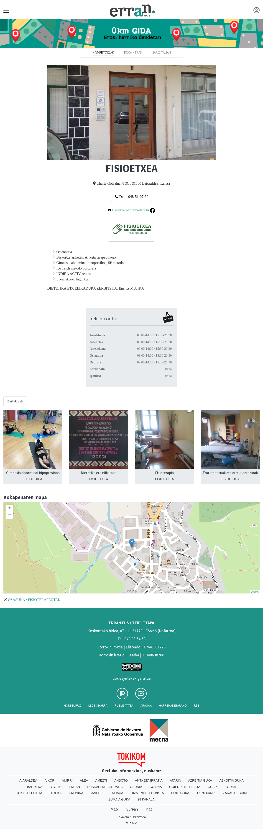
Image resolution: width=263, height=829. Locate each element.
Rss (196, 705)
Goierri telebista (184, 787)
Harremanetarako (173, 705)
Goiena (155, 787)
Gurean (132, 809)
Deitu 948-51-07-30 (131, 197)
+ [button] (9, 508)
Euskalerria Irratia (105, 787)
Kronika (76, 793)
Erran (74, 787)
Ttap (149, 809)
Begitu (55, 787)
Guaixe (214, 787)
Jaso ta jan (161, 52)
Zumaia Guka (119, 799)
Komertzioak (103, 52)
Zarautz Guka (235, 793)
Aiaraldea (28, 780)
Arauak (146, 705)
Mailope (97, 793)
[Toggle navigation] (6, 11)
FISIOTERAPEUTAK (44, 600)
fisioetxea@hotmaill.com (130, 210)
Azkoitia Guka (231, 780)
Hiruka (55, 793)
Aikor (50, 780)
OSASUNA (16, 600)
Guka (231, 787)
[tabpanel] (131, 112)
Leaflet (254, 591)
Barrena (34, 787)
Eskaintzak (133, 52)
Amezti (101, 780)
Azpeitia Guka (200, 780)
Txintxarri (206, 793)
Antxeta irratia (149, 780)
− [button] (9, 515)
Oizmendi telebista (147, 793)
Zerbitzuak (15, 401)
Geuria (136, 787)
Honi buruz (72, 705)
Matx (114, 809)
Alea (84, 780)
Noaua (117, 793)
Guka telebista (28, 793)
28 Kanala (146, 799)
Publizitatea (124, 705)
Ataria (175, 780)
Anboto (121, 780)
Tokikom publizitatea (131, 817)
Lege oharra (97, 705)
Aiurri (67, 780)
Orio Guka (180, 793)
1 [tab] (131, 153)
